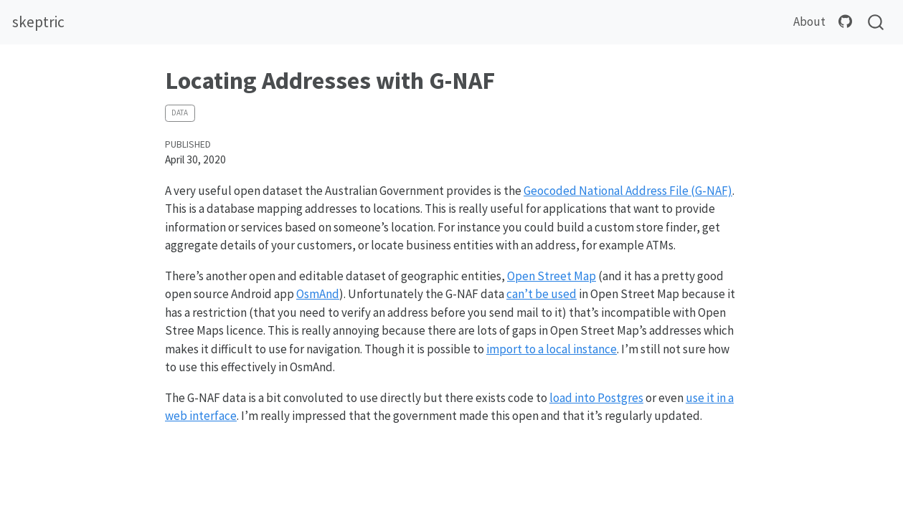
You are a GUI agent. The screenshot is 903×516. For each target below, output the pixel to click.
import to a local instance (551, 349)
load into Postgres (596, 398)
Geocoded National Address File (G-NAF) (628, 191)
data (179, 113)
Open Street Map (551, 276)
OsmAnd (317, 294)
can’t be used (541, 294)
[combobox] (876, 22)
